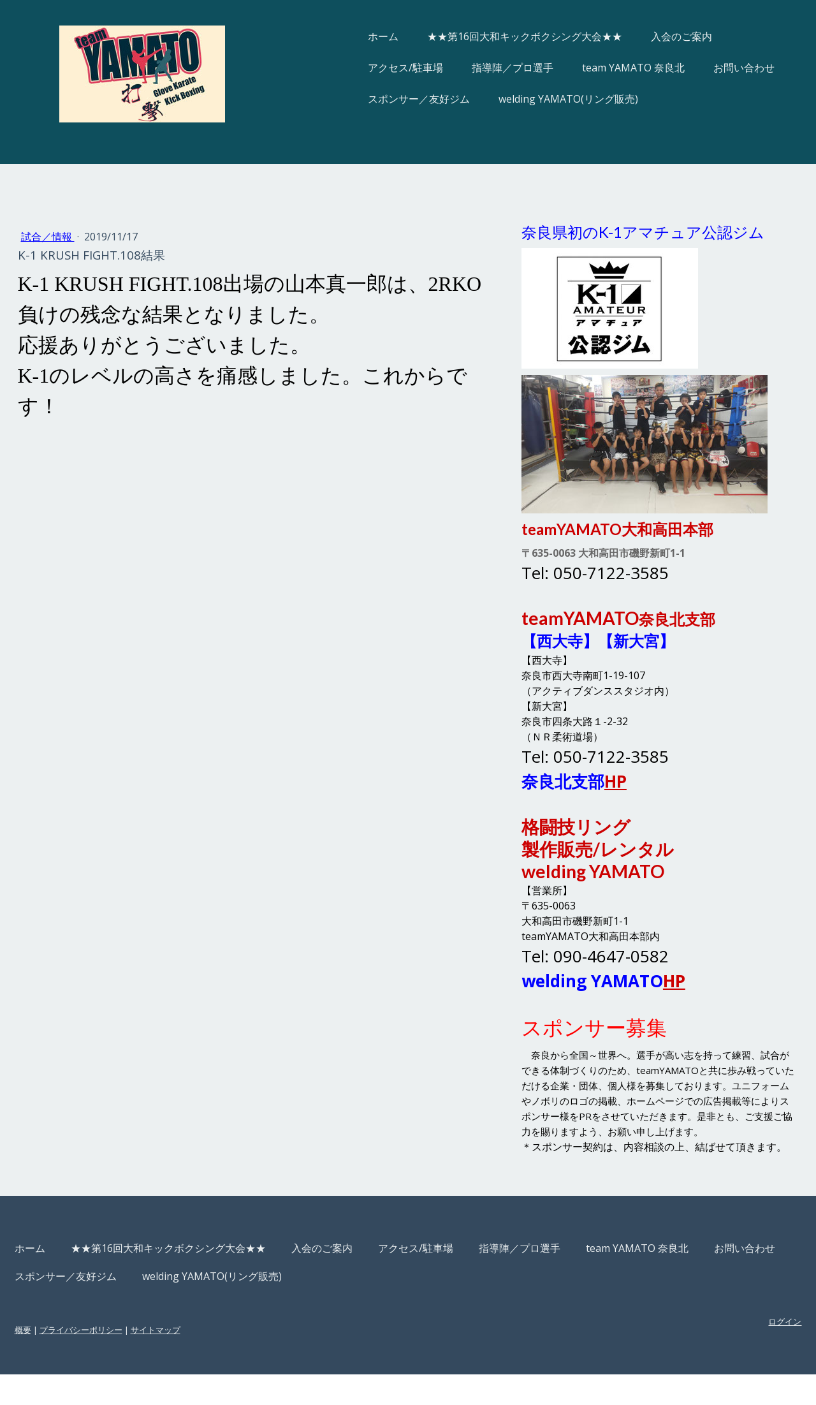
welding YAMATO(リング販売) (525, 99)
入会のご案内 (638, 36)
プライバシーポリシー (123, 1360)
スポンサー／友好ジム (376, 99)
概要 (65, 1360)
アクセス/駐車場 (362, 68)
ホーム (340, 36)
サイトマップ (198, 1360)
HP (603, 781)
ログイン (742, 1352)
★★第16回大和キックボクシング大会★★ (481, 36)
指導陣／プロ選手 (470, 68)
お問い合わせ (701, 68)
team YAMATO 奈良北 (590, 68)
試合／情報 (90, 237)
